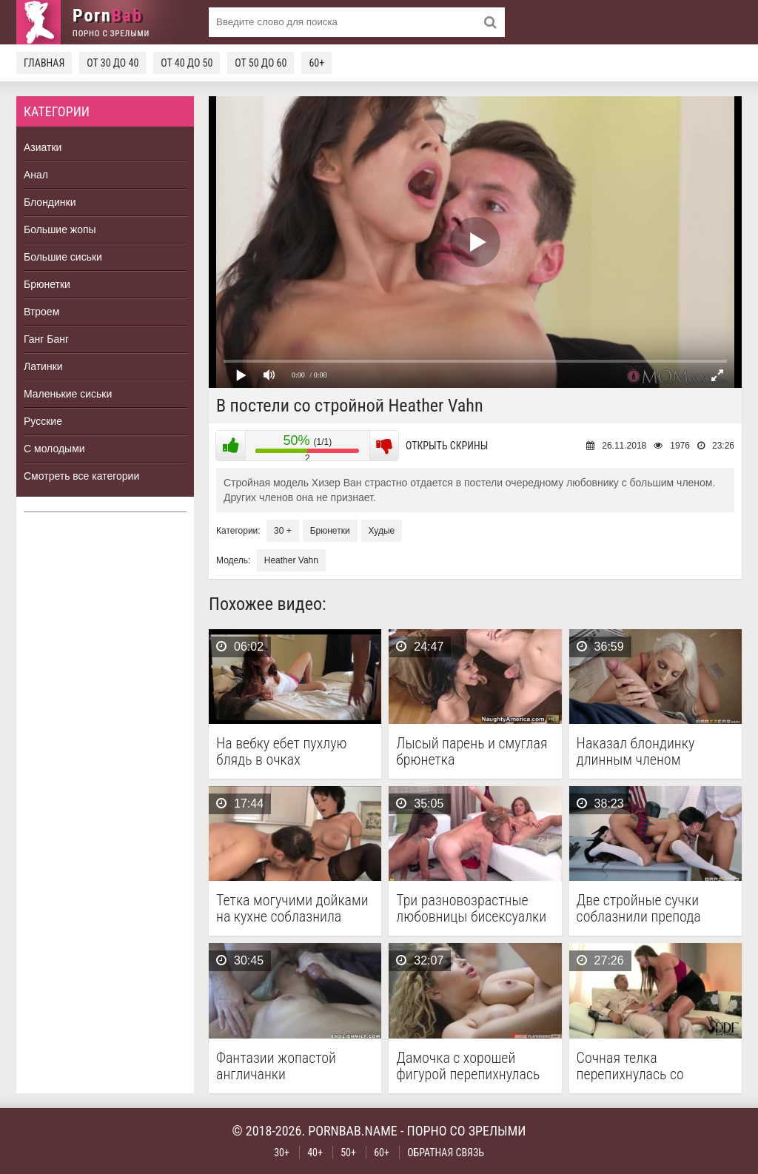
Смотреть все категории (81, 476)
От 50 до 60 (260, 63)
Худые (382, 531)
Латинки (43, 366)
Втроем (41, 312)
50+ (348, 1152)
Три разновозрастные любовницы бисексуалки (471, 908)
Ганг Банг (46, 339)
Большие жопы (60, 229)
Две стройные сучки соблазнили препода (639, 908)
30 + (283, 531)
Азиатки (42, 147)
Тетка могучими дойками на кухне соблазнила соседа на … (292, 908)
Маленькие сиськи (68, 394)
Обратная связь (445, 1152)
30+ (281, 1152)
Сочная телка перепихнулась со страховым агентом (636, 1066)
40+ (315, 1152)
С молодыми (54, 448)
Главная (44, 63)
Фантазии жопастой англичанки (276, 1066)
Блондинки (50, 202)
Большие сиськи (63, 257)
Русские (43, 421)
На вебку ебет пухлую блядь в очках (281, 751)
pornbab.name (353, 1130)
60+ (316, 63)
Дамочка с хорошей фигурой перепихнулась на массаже (468, 1066)
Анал (36, 175)
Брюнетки (47, 284)
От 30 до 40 (112, 63)
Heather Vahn (291, 560)
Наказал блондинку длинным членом (636, 751)
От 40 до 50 (186, 63)
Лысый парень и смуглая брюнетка (471, 751)
